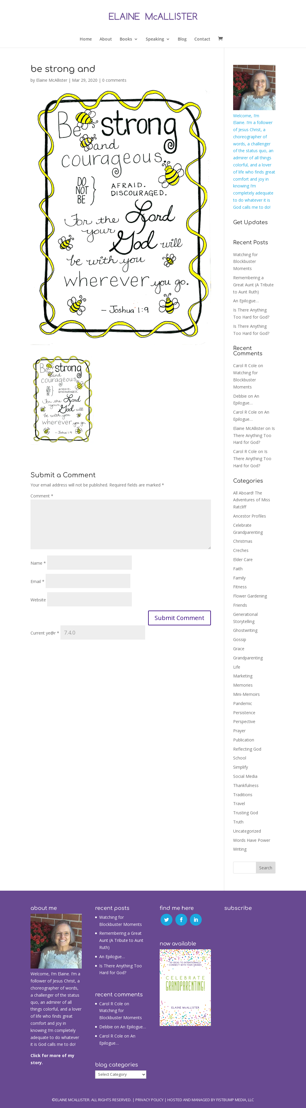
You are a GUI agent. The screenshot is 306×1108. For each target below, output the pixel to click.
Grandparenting (248, 658)
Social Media (245, 776)
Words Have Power (251, 840)
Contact (202, 39)
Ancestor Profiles (249, 516)
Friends (240, 605)
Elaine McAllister (51, 80)
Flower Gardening (250, 596)
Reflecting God (247, 749)
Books (126, 39)
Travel (239, 803)
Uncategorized (247, 831)
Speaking (155, 39)
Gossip (239, 639)
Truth (238, 822)
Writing (239, 849)
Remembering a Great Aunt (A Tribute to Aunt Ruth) (253, 285)
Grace (238, 648)
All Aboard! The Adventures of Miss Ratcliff (251, 500)
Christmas (242, 541)
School (239, 758)
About (106, 39)
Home (86, 39)
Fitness (240, 587)
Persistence (244, 712)
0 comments (114, 80)
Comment (42, 496)
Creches (241, 550)
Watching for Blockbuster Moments (245, 262)
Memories (243, 685)
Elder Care (243, 559)
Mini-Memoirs (246, 694)
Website (38, 600)
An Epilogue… (246, 301)
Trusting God (245, 812)
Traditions (242, 794)
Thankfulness (246, 785)
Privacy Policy (149, 1099)
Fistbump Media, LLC (235, 1099)
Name (38, 563)
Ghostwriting (245, 630)
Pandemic (242, 703)
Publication (243, 740)
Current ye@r (45, 633)
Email (37, 581)
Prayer (239, 730)
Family (239, 578)
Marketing (242, 676)
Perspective (244, 721)
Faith (238, 568)
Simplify (240, 767)
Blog (182, 39)
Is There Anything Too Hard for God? (254, 435)
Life (236, 667)
